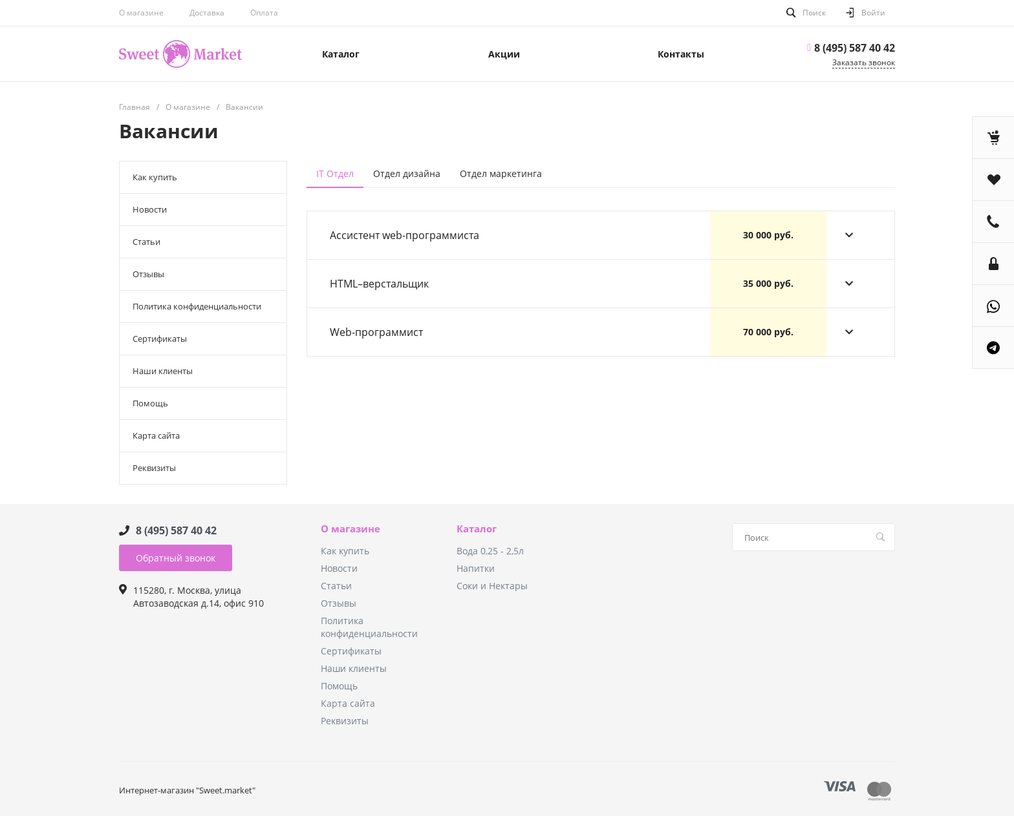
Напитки (476, 568)
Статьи (146, 241)
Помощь (150, 403)
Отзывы (148, 274)
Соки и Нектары (492, 586)
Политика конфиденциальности (197, 306)
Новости (150, 209)
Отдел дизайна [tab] (406, 173)
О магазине (350, 529)
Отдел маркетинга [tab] (501, 173)
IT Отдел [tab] (335, 173)
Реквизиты (154, 468)
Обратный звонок (175, 558)
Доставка (206, 12)
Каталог (477, 529)
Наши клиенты (163, 371)
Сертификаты (160, 338)
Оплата (264, 12)
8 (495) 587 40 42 (854, 48)
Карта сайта (156, 435)
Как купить (155, 177)
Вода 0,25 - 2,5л (490, 551)
